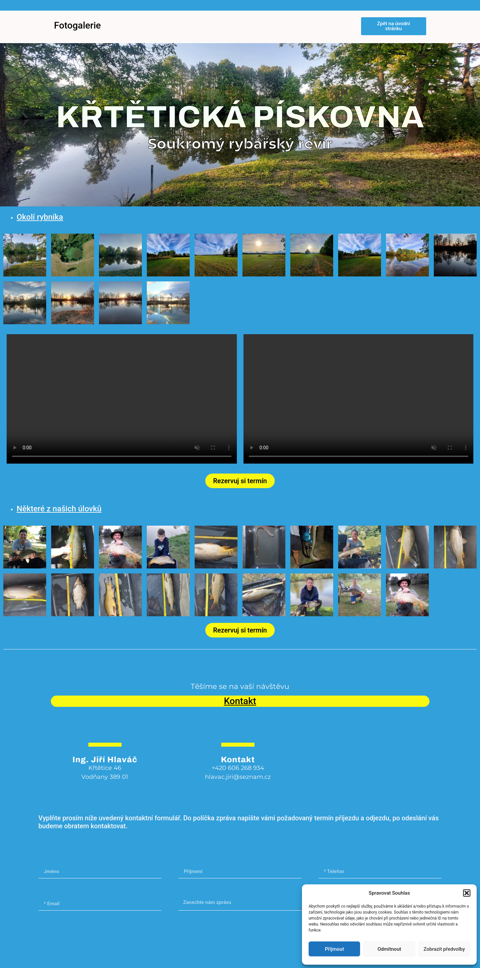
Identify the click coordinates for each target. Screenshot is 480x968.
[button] (466, 893)
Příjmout (334, 949)
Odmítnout (389, 949)
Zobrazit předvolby (444, 949)
